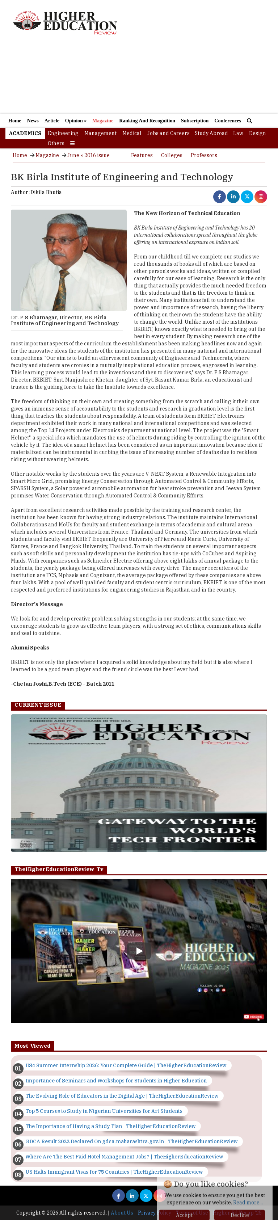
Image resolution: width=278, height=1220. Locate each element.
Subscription (194, 120)
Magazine (102, 120)
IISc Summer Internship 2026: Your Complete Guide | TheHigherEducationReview (125, 1065)
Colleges (171, 155)
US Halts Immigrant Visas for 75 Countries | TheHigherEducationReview (114, 1172)
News (33, 120)
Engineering (63, 133)
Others (56, 143)
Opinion (76, 120)
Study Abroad (211, 133)
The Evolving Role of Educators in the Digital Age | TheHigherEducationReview (121, 1096)
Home (14, 120)
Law (238, 133)
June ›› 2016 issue (88, 155)
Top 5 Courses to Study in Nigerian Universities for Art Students (103, 1111)
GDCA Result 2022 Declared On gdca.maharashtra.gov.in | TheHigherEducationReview (131, 1141)
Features (142, 155)
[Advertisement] (139, 79)
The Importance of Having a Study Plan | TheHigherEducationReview (110, 1126)
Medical (132, 133)
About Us (122, 1213)
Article (52, 120)
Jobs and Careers (168, 133)
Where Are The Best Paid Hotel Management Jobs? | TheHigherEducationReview (124, 1156)
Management (100, 133)
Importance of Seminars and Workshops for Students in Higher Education (116, 1080)
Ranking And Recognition (147, 120)
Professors (204, 155)
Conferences (227, 120)
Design (257, 133)
